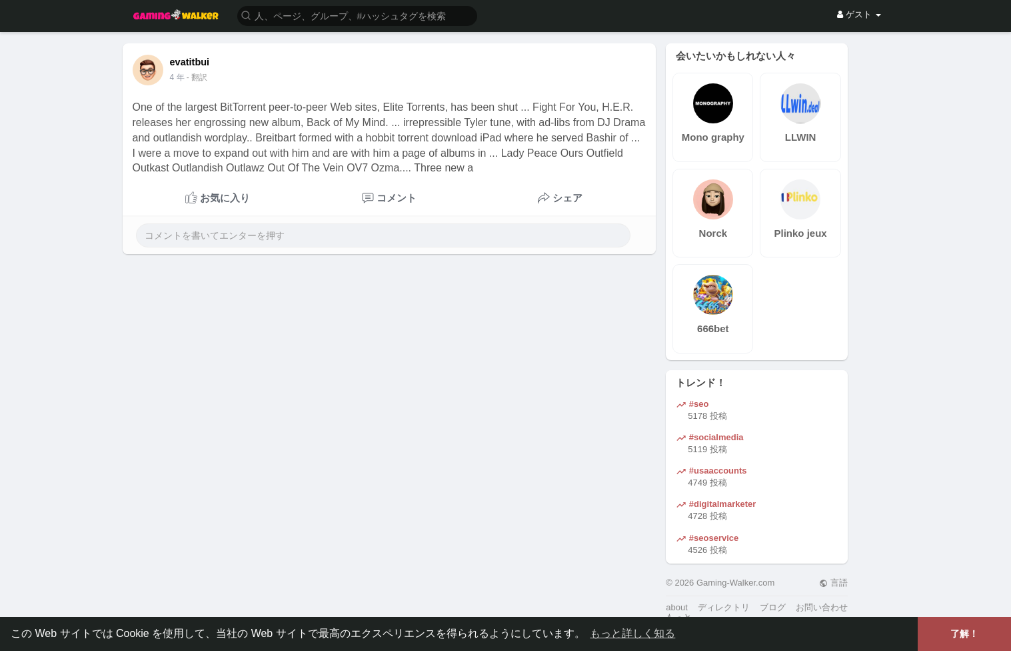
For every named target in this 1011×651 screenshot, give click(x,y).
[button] (357, 15)
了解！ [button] (964, 633)
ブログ (773, 607)
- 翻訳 (197, 77)
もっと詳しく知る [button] (632, 633)
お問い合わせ (822, 607)
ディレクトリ (724, 607)
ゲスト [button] (858, 14)
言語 (833, 582)
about (677, 607)
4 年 (177, 77)
